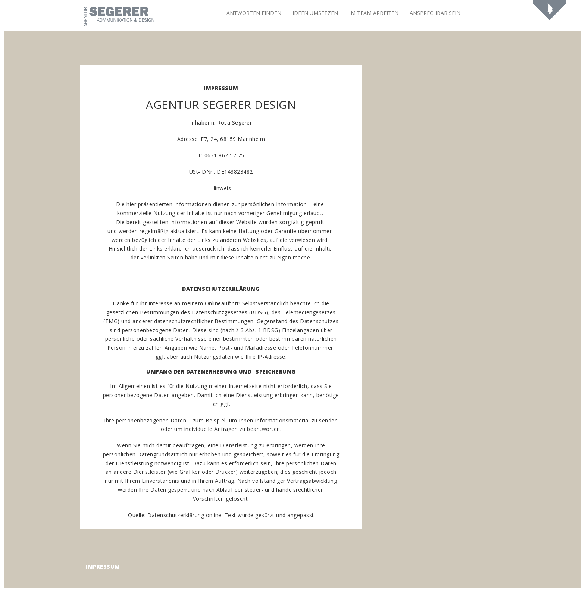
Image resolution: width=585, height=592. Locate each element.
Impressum (102, 566)
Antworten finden (253, 12)
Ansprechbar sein (435, 12)
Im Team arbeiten (373, 12)
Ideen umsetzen (315, 12)
